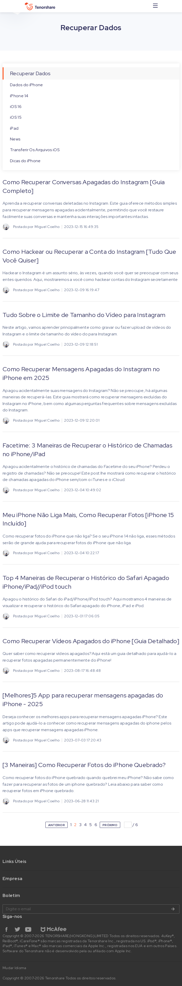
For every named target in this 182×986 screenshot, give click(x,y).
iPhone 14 (19, 95)
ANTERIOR (56, 825)
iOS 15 (16, 117)
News (15, 139)
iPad (14, 128)
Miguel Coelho (47, 226)
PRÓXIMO (110, 825)
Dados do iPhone (26, 84)
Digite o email (91, 909)
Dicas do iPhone (25, 160)
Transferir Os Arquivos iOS (34, 149)
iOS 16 (16, 106)
